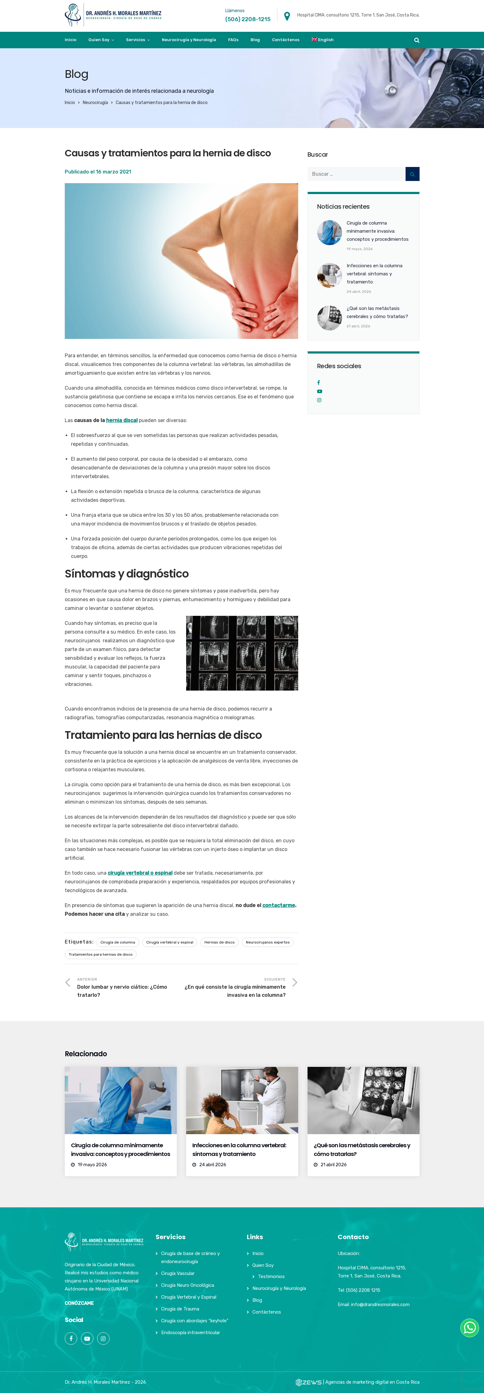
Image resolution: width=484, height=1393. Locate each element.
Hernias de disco (219, 942)
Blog (255, 39)
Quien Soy (98, 39)
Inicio (70, 39)
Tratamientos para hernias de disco (101, 954)
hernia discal (122, 420)
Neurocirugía (95, 102)
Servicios (135, 39)
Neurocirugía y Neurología (189, 39)
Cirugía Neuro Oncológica (187, 1285)
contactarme (278, 905)
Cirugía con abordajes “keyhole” (194, 1321)
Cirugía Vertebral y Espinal (188, 1297)
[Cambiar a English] (323, 40)
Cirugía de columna (118, 942)
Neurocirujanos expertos (268, 942)
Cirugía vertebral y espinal (169, 942)
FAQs (233, 39)
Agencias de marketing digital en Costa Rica (372, 1382)
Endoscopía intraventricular (190, 1332)
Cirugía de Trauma (180, 1309)
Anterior (129, 988)
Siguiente (233, 988)
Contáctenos (285, 39)
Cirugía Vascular (178, 1273)
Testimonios (271, 1276)
